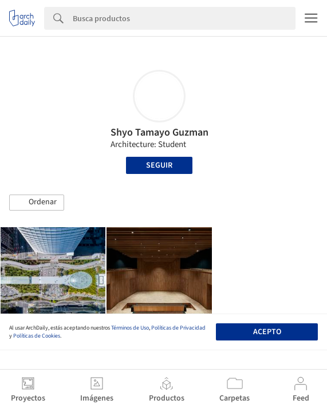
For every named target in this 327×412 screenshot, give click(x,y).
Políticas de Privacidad (178, 328)
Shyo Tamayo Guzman (159, 132)
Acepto (267, 332)
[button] (36, 203)
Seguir (159, 165)
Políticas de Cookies (36, 336)
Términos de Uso (130, 328)
